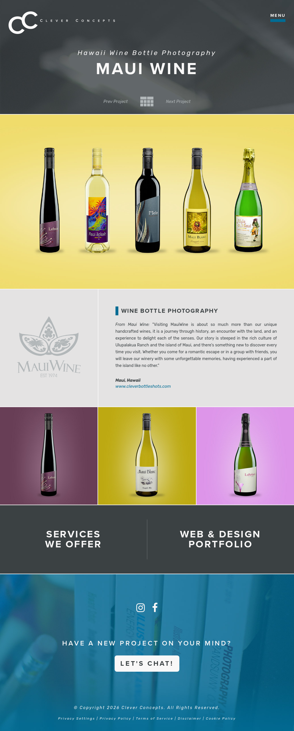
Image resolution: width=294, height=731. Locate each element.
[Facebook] (155, 608)
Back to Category (146, 101)
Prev (116, 101)
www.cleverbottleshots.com (143, 386)
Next (178, 101)
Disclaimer (190, 718)
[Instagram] (140, 608)
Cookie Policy (221, 718)
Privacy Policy (115, 718)
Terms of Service (154, 718)
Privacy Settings (76, 718)
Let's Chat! (147, 663)
